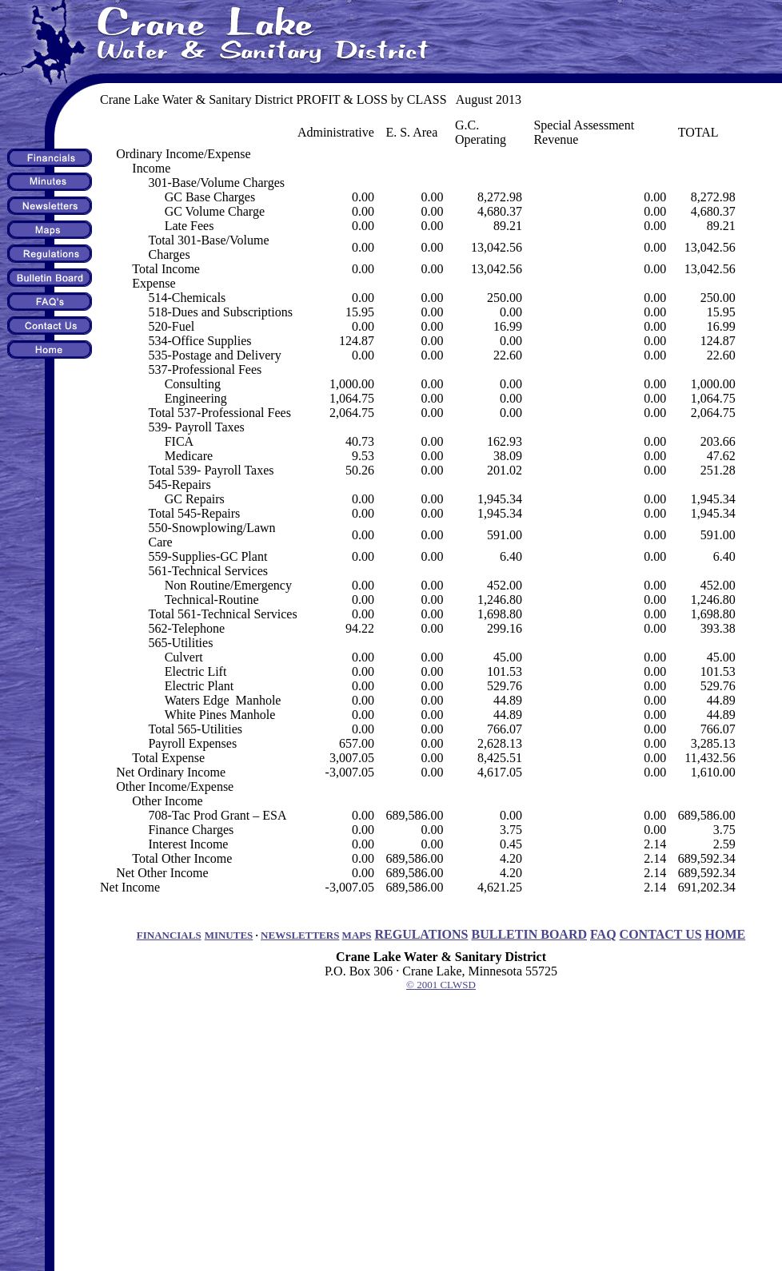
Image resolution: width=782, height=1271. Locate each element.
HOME (725, 934)
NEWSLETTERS (300, 935)
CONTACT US (661, 934)
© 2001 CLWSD (441, 985)
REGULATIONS (421, 934)
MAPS (357, 935)
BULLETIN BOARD (529, 934)
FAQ (603, 934)
